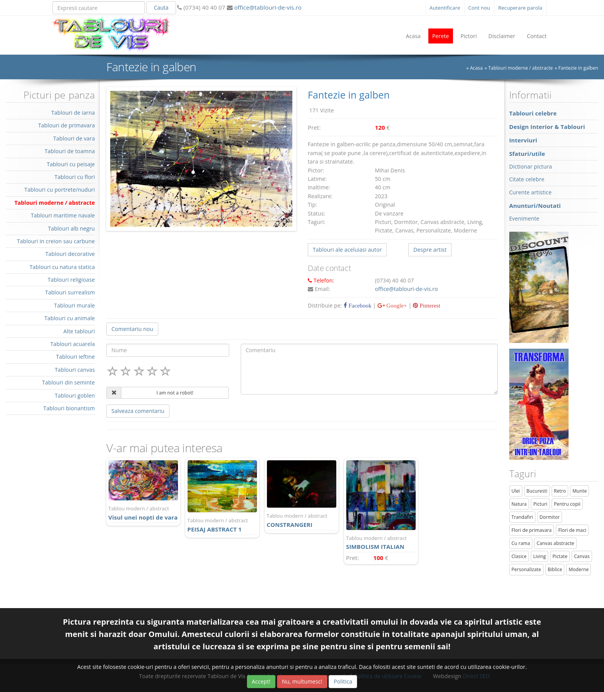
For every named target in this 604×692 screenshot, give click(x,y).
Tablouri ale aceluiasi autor (347, 249)
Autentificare (445, 7)
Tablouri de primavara (66, 125)
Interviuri (523, 140)
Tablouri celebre (533, 113)
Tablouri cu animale (69, 318)
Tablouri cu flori (75, 177)
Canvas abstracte (555, 543)
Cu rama (521, 543)
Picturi (540, 504)
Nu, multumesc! (302, 681)
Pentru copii (567, 504)
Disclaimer (501, 36)
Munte (579, 491)
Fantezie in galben (578, 68)
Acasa (413, 36)
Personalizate (526, 569)
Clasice (519, 556)
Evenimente (524, 218)
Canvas (582, 556)
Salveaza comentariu (137, 411)
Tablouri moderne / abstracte (520, 68)
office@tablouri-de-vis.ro (267, 7)
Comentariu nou (132, 329)
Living (539, 556)
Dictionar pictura (530, 166)
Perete (440, 36)
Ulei (516, 491)
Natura (519, 504)
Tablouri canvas (75, 369)
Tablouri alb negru (71, 228)
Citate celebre (527, 179)
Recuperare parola (520, 7)
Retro (560, 491)
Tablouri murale (74, 305)
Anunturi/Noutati (535, 205)
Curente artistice (530, 192)
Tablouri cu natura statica (62, 267)
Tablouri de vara (74, 138)
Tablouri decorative (70, 253)
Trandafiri (522, 517)
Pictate (559, 556)
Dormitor (550, 517)
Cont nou (479, 7)
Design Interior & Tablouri (547, 126)
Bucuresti (537, 491)
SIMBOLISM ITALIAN (381, 542)
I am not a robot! (174, 392)
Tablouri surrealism (70, 292)
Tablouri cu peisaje (71, 164)
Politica (343, 681)
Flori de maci (572, 530)
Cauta (161, 7)
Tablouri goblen (75, 395)
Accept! (261, 681)
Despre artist (429, 249)
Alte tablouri (79, 331)
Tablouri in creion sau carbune (56, 241)
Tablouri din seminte (68, 382)
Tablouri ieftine (75, 356)
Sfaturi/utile (527, 153)
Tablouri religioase (71, 279)
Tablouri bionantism (69, 408)
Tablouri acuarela (72, 344)
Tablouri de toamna (70, 151)
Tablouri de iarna (73, 112)
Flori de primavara (532, 530)
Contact (537, 36)
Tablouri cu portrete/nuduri (59, 189)
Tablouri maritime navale (63, 215)
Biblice (555, 569)
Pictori (469, 36)
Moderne (579, 569)
